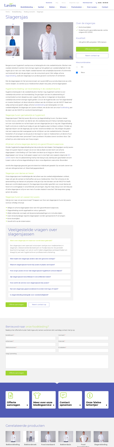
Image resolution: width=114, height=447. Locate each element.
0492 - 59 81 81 (102, 3)
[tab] (27, 7)
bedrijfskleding (39, 105)
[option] (48, 41)
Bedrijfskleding (16, 12)
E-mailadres (62, 347)
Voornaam (61, 335)
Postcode (61, 341)
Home (8, 12)
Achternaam (10, 341)
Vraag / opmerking (11, 353)
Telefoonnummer (11, 347)
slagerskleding (11, 76)
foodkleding (64, 107)
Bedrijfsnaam (10, 335)
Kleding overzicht (29, 12)
